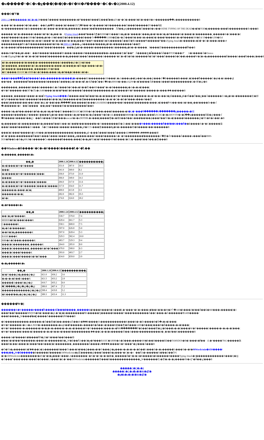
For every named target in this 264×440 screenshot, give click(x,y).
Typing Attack (71, 34)
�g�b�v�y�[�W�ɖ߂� (132, 374)
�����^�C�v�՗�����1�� (132, 368)
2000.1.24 (5, 19)
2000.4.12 (67, 44)
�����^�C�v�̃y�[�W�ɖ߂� (132, 371)
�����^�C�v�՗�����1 (26, 19)
